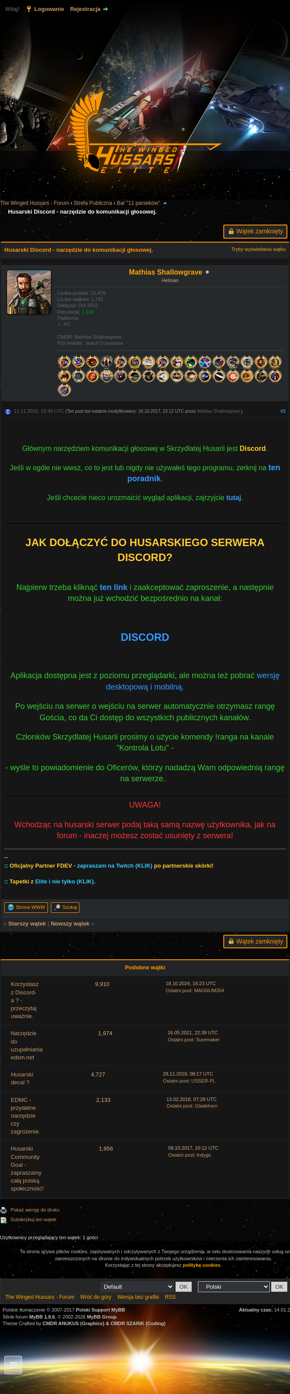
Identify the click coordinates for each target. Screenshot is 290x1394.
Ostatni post (179, 990)
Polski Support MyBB (100, 1309)
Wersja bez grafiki (138, 1297)
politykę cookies (202, 1265)
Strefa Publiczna (93, 203)
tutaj (233, 497)
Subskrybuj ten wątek (34, 1219)
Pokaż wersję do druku (35, 1209)
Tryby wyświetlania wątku (258, 249)
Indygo (204, 1155)
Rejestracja (85, 9)
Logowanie (49, 9)
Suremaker (208, 1039)
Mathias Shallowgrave (218, 411)
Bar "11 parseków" (138, 203)
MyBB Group (101, 1316)
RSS (170, 1297)
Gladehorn (206, 1105)
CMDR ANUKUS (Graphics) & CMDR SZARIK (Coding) (104, 1323)
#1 (283, 411)
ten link (113, 587)
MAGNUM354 (209, 990)
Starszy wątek (27, 923)
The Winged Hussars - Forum (34, 203)
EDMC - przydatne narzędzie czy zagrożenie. (25, 1116)
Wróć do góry (95, 1297)
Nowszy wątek (70, 923)
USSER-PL (203, 1080)
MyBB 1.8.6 (42, 1316)
